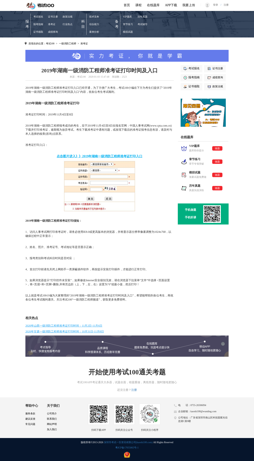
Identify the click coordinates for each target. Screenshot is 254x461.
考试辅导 (142, 24)
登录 (216, 5)
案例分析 (94, 32)
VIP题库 (127, 16)
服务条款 (30, 413)
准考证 (51, 24)
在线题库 (153, 5)
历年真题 (142, 16)
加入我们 (52, 429)
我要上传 (188, 5)
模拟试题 (128, 32)
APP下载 (171, 5)
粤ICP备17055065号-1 (126, 447)
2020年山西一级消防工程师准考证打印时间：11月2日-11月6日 (63, 325)
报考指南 (38, 24)
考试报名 (38, 16)
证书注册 (53, 16)
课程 (138, 5)
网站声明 (52, 424)
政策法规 (67, 16)
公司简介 (52, 413)
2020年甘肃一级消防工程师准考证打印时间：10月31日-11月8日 (64, 331)
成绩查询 (53, 32)
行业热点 (67, 24)
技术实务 (94, 16)
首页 (127, 5)
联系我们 (52, 419)
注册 (225, 5)
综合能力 (94, 24)
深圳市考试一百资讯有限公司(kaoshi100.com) (128, 442)
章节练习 (128, 24)
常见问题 (30, 424)
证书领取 (38, 32)
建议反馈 (30, 419)
